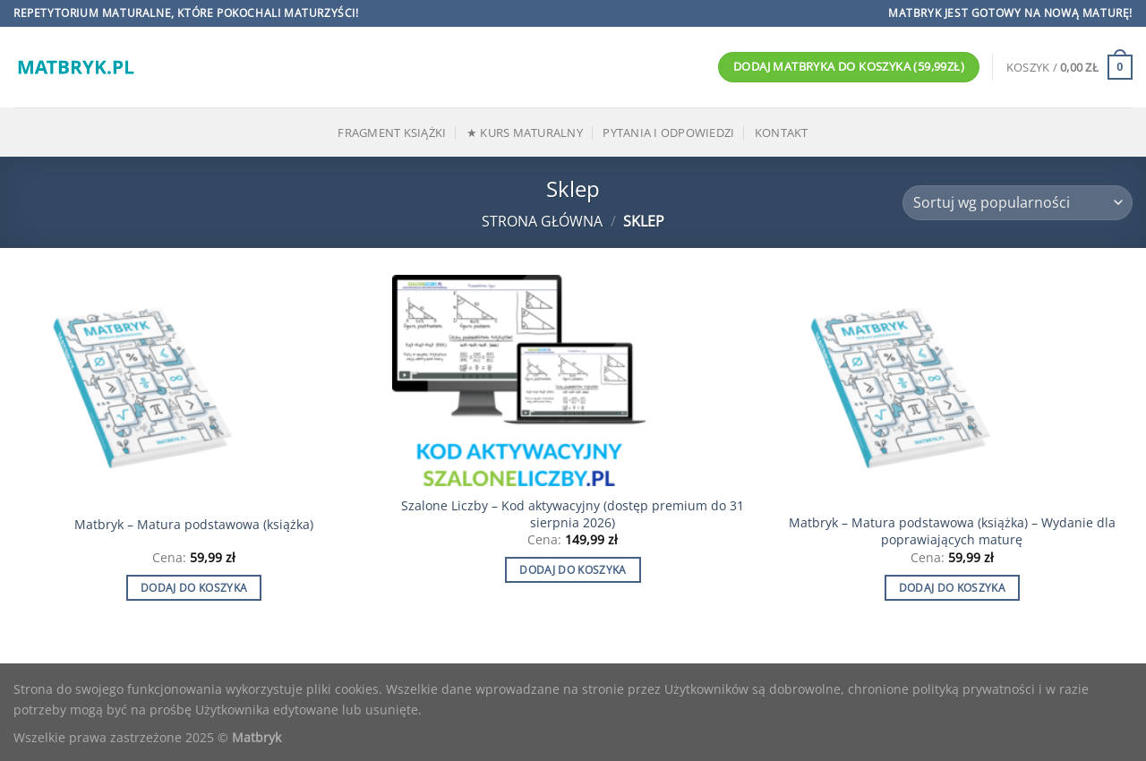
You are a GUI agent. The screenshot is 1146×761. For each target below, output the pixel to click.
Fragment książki (392, 132)
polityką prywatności (973, 688)
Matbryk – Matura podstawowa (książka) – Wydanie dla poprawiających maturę (952, 531)
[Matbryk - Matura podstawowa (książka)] (194, 389)
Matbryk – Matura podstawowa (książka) (193, 525)
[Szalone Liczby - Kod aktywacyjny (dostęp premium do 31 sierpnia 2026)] (573, 380)
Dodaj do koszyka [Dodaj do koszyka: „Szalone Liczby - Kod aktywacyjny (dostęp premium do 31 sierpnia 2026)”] (573, 570)
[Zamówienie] (1017, 202)
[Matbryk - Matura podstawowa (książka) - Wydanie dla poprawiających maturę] (952, 389)
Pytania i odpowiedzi (668, 132)
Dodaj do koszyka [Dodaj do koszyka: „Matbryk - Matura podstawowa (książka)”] (194, 587)
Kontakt (781, 132)
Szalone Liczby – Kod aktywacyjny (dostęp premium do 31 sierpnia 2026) (572, 514)
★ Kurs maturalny (524, 132)
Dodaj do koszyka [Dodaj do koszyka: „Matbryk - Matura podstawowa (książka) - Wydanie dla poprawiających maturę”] (952, 587)
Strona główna (542, 221)
